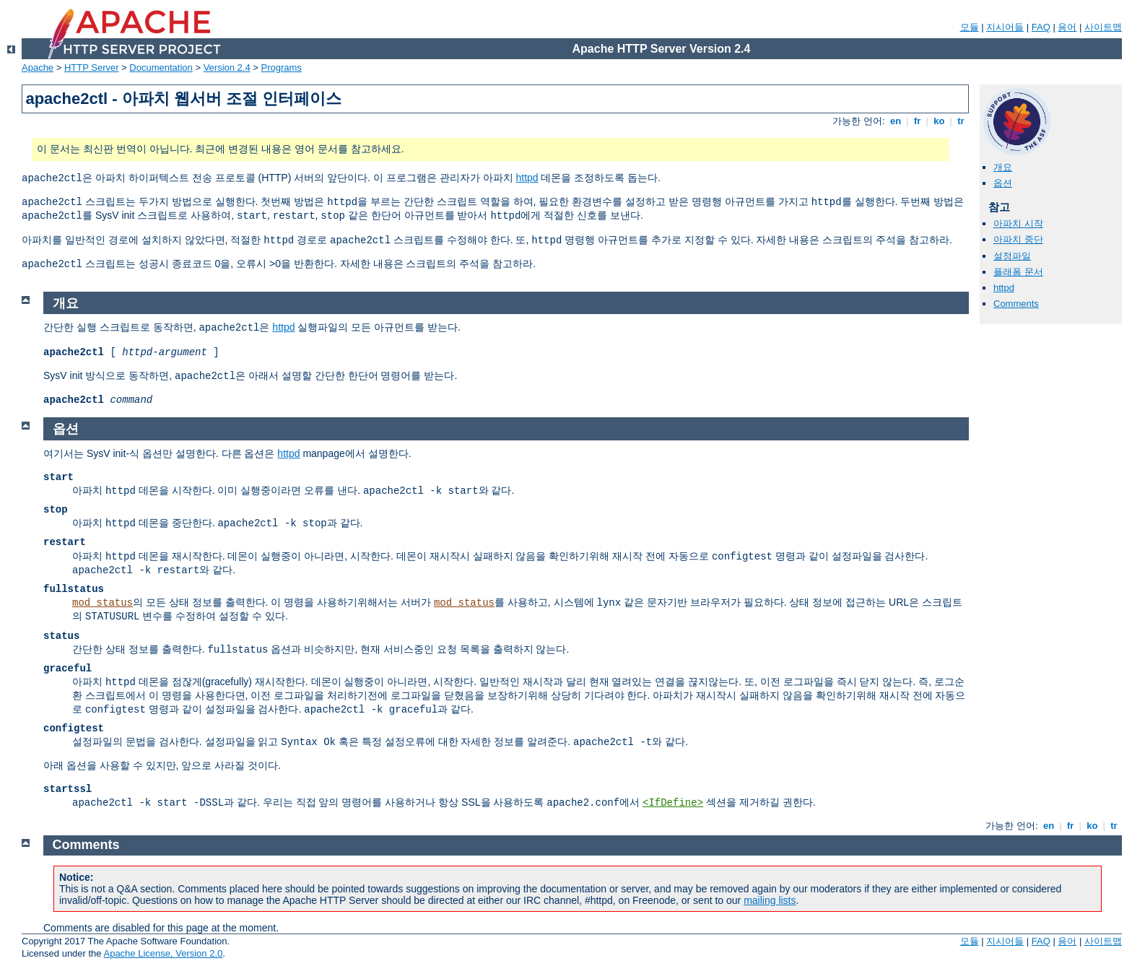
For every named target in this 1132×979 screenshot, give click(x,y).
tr (961, 121)
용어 (1067, 27)
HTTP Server (91, 67)
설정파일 (1012, 256)
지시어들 (1005, 27)
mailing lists (770, 900)
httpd (526, 177)
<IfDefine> (673, 803)
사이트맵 (1103, 27)
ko (939, 121)
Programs (281, 67)
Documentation (160, 67)
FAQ (1041, 27)
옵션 (1002, 183)
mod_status (102, 603)
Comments (1016, 303)
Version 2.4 (227, 67)
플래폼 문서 (1018, 271)
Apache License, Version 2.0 (162, 953)
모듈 (969, 27)
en (895, 121)
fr (917, 121)
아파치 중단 (1018, 239)
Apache (37, 67)
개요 (1002, 167)
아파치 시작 (1018, 223)
